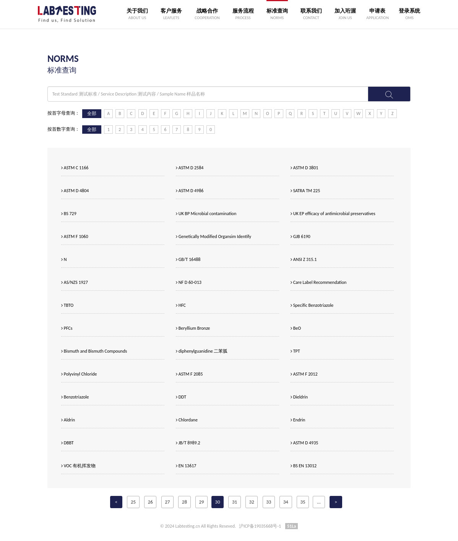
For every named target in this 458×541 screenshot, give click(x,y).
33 (268, 502)
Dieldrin (299, 397)
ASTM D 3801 (304, 167)
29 (201, 502)
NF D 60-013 (188, 282)
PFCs (66, 328)
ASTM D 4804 (75, 190)
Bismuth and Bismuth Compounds (94, 351)
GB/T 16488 (188, 259)
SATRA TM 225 (305, 190)
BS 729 (68, 213)
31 (234, 502)
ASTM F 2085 (189, 374)
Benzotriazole (75, 397)
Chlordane (187, 420)
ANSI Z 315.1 (304, 259)
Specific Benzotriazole (312, 305)
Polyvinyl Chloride (79, 374)
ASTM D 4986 (189, 190)
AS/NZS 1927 (74, 282)
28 (184, 502)
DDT (181, 397)
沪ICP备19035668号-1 (260, 526)
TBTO (67, 305)
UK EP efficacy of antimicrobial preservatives (333, 213)
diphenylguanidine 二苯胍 (201, 351)
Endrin (298, 420)
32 (251, 502)
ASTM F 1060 (74, 236)
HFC (181, 305)
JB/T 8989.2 (188, 442)
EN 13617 (186, 465)
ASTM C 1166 (74, 167)
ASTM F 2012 (304, 374)
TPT (295, 351)
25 (133, 502)
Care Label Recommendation (318, 282)
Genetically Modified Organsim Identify (213, 236)
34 (285, 502)
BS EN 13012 (304, 465)
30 (217, 502)
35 (302, 502)
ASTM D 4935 (304, 442)
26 (150, 502)
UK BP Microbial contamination (206, 213)
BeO (296, 328)
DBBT (67, 442)
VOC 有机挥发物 (78, 465)
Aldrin (68, 420)
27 (167, 502)
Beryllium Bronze (193, 328)
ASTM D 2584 (189, 167)
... (319, 502)
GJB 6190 (300, 236)
